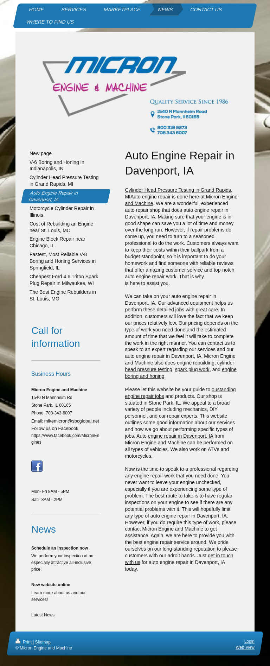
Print (24, 642)
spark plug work (192, 369)
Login (249, 641)
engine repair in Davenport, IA (180, 436)
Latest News (42, 615)
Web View (245, 647)
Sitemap (43, 642)
